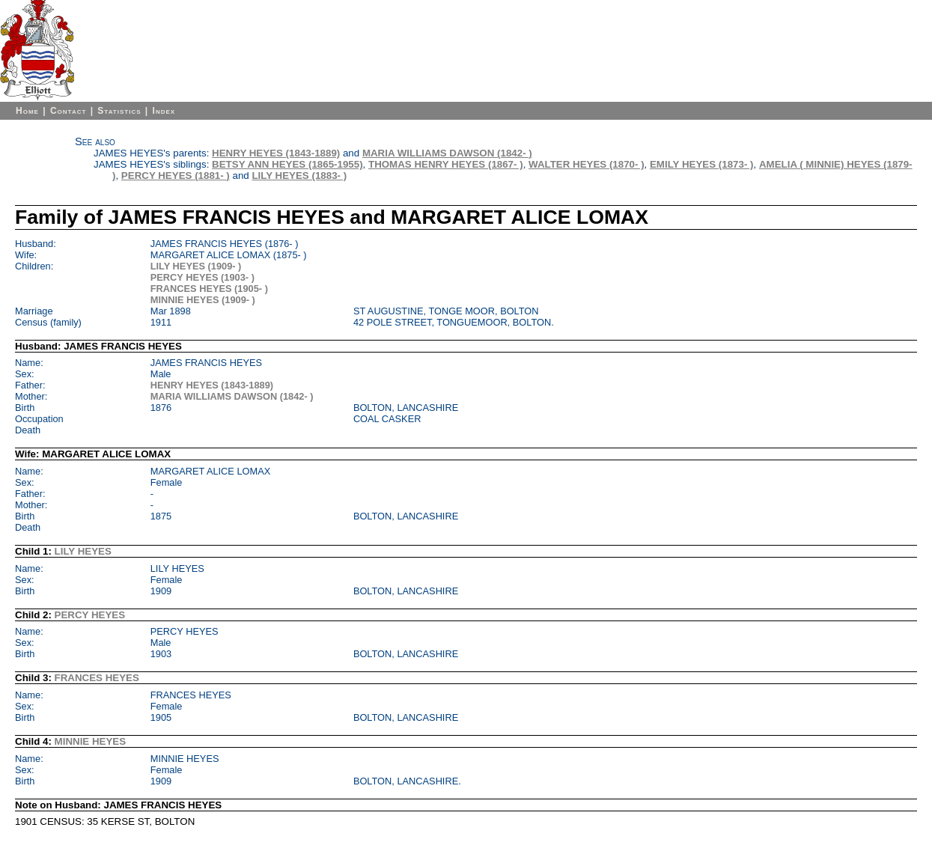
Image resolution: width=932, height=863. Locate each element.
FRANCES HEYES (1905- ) (209, 288)
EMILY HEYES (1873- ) (702, 164)
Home (27, 111)
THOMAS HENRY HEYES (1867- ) (445, 164)
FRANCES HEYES (97, 677)
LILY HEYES (83, 551)
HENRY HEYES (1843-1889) (276, 153)
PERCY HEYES (90, 614)
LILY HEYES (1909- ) (196, 266)
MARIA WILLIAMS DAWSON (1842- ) (447, 153)
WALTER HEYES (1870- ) (587, 164)
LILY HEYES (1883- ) (299, 175)
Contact (68, 111)
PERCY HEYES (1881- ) (175, 175)
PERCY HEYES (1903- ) (202, 277)
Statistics (119, 111)
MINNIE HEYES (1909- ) (202, 299)
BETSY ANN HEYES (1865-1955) (287, 164)
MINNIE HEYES (91, 741)
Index (164, 111)
